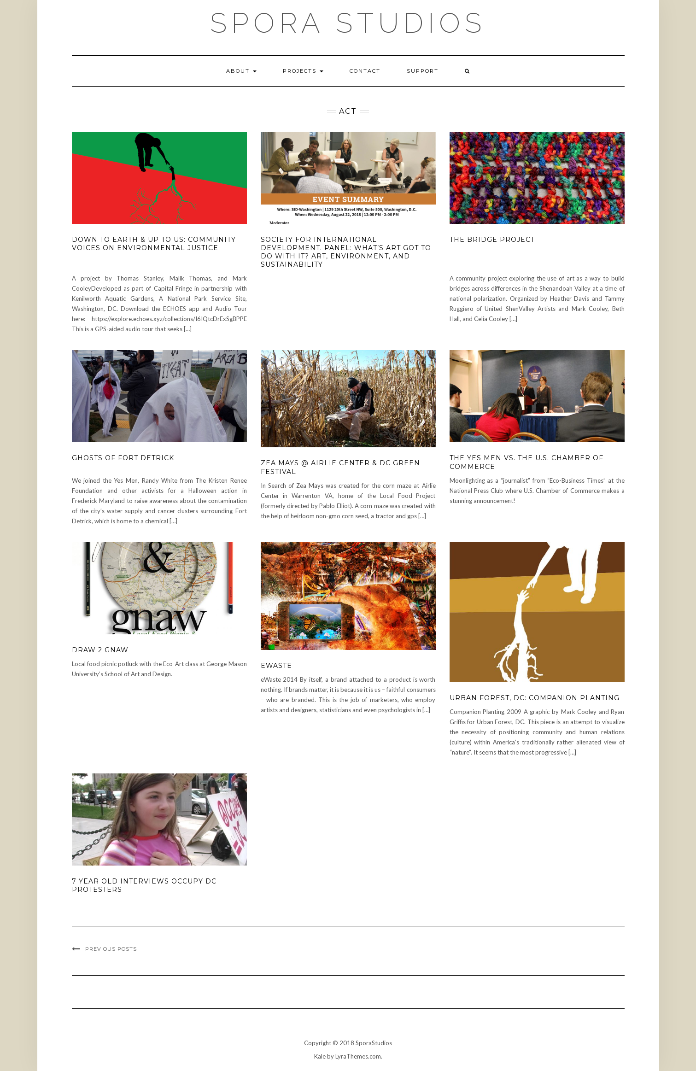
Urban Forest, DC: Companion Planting (535, 698)
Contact (365, 71)
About (241, 71)
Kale (320, 1056)
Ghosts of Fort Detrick (123, 458)
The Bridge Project (492, 239)
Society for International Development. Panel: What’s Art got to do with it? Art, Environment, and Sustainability (346, 252)
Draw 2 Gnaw (100, 650)
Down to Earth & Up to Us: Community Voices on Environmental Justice (154, 243)
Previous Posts (111, 949)
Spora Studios (348, 23)
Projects (303, 71)
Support (423, 71)
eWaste (276, 665)
